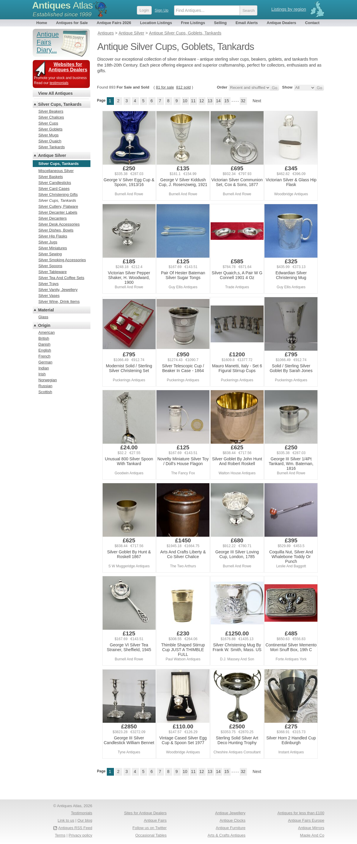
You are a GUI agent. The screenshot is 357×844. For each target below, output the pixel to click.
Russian (45, 386)
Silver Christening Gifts (58, 194)
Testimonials (81, 813)
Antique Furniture (230, 828)
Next (257, 100)
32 (243, 100)
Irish (42, 374)
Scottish (45, 392)
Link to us (66, 820)
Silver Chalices (51, 117)
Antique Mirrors (311, 828)
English (44, 350)
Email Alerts (247, 23)
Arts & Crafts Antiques (226, 835)
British (43, 338)
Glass (43, 317)
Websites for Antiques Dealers (67, 67)
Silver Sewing (50, 254)
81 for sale (165, 87)
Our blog (84, 820)
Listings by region (288, 9)
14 (218, 100)
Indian (43, 368)
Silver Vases (49, 295)
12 (201, 100)
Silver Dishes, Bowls (55, 230)
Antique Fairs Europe (306, 820)
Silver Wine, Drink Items (59, 301)
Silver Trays (48, 283)
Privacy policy (80, 835)
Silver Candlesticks (54, 182)
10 (185, 100)
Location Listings (156, 23)
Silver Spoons (50, 266)
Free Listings (193, 23)
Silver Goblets (50, 129)
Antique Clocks (232, 820)
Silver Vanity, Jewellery (58, 289)
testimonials (59, 83)
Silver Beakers (50, 111)
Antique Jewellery (230, 813)
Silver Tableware (52, 272)
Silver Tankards (51, 147)
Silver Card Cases (54, 188)
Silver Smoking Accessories (62, 260)
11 (193, 100)
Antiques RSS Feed (75, 828)
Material (46, 310)
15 (226, 100)
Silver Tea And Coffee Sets (61, 277)
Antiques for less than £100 (300, 813)
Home (41, 23)
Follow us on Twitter (149, 828)
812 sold (183, 87)
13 (210, 100)
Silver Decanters (52, 218)
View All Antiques (55, 93)
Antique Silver (52, 155)
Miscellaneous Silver (56, 171)
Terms (60, 835)
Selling (220, 23)
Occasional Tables (151, 835)
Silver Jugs (47, 242)
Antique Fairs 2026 (114, 23)
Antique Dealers (281, 23)
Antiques (62, 5)
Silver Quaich (49, 141)
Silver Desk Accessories (59, 224)
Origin (44, 325)
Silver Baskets (50, 176)
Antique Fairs (155, 820)
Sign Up (161, 10)
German (45, 362)
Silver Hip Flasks (52, 236)
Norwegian (47, 380)
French (44, 356)
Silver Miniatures (52, 248)
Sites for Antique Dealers (145, 813)
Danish (44, 344)
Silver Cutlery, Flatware (58, 206)
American (46, 332)
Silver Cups (48, 123)
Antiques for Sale (72, 23)
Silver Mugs (48, 135)
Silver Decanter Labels (57, 212)
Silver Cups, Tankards (60, 104)
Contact (312, 23)
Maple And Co (312, 835)
